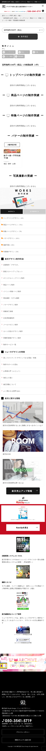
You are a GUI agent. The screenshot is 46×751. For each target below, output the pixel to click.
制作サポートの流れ (10, 364)
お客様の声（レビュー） (12, 371)
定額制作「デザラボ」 (11, 265)
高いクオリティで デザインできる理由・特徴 (19, 358)
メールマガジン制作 (10, 325)
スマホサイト (34, 211)
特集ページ (39, 52)
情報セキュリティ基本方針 (23, 740)
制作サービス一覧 (9, 344)
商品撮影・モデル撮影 (11, 298)
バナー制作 (9, 56)
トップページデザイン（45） (13, 218)
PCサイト (11, 211)
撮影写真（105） (9, 245)
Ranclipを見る (22, 527)
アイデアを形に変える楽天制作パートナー (8, 7)
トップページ (9, 52)
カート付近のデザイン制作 (13, 331)
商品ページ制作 (9, 285)
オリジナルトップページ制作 (13, 278)
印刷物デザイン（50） (11, 252)
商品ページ (25, 52)
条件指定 (24, 36)
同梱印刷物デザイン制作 (12, 338)
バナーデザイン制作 (10, 305)
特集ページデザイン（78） (13, 231)
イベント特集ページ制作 (12, 291)
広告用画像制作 (8, 318)
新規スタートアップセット (13, 271)
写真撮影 (20, 56)
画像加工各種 (8, 311)
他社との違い (8, 378)
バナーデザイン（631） (11, 238)
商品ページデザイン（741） (13, 225)
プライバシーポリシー (23, 732)
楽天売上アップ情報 (22, 490)
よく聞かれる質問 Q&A (11, 391)
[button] (1, 662)
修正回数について (9, 384)
